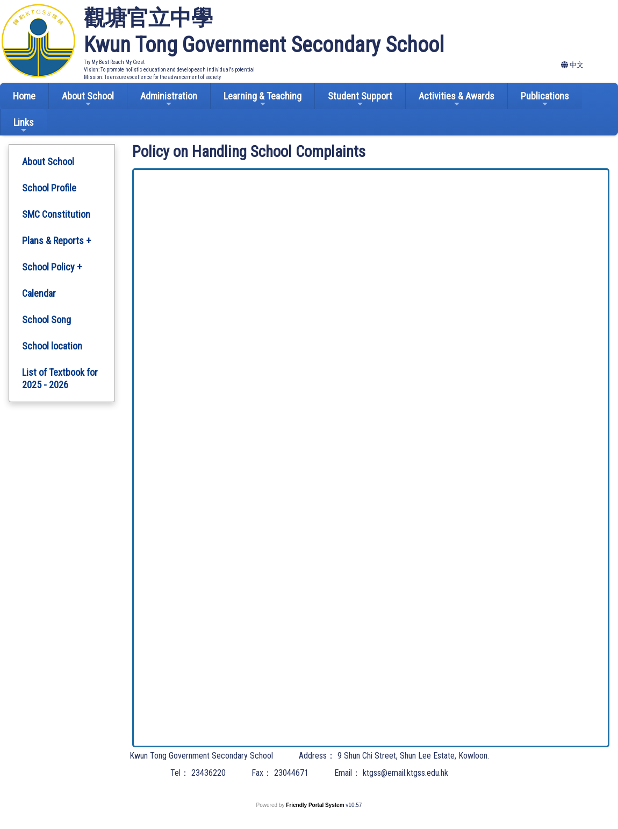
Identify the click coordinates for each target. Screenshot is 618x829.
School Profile (49, 188)
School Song (46, 319)
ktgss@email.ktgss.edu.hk (405, 773)
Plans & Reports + (56, 240)
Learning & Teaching (262, 99)
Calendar (39, 293)
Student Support (360, 99)
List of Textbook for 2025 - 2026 (60, 378)
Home (24, 96)
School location (52, 346)
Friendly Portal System (316, 805)
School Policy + (52, 267)
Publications (545, 99)
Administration (168, 99)
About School (88, 99)
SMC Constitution (56, 214)
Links (23, 125)
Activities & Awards (456, 99)
